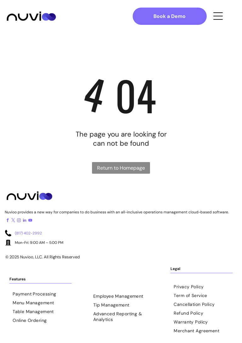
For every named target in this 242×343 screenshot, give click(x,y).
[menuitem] (40, 292)
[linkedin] (24, 221)
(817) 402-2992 (28, 233)
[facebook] (7, 221)
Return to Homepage (121, 168)
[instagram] (19, 221)
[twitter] (13, 221)
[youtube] (30, 221)
